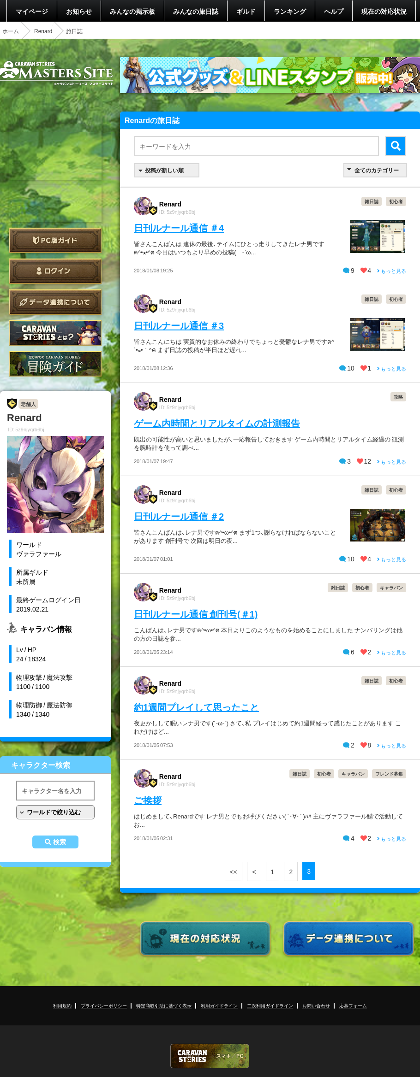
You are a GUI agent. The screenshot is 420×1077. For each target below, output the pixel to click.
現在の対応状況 (384, 11)
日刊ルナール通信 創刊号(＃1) (196, 613)
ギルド (246, 11)
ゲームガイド (55, 364)
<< (233, 871)
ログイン (55, 271)
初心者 (396, 201)
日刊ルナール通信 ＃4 (179, 227)
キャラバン (391, 587)
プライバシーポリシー (104, 1005)
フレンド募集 (389, 773)
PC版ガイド (55, 240)
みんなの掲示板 (132, 11)
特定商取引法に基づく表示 (164, 1005)
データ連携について (55, 302)
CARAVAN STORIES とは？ (55, 333)
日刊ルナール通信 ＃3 (179, 325)
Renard (43, 31)
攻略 (398, 396)
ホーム (10, 31)
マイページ (32, 11)
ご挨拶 (148, 799)
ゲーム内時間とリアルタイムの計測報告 (217, 423)
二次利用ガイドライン (270, 1005)
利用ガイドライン (219, 1005)
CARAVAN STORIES (210, 1056)
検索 (59, 842)
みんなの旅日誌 (195, 11)
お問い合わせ (316, 1005)
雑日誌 (371, 201)
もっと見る (391, 271)
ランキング (290, 11)
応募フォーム (353, 1005)
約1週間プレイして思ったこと (196, 706)
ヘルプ (333, 11)
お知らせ (79, 11)
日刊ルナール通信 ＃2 (179, 516)
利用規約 (62, 1005)
